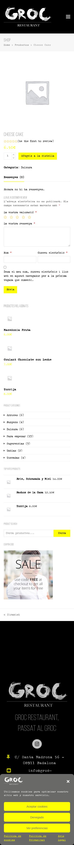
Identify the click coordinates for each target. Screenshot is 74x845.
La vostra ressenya (19, 223)
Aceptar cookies (37, 806)
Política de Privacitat (37, 838)
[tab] (14, 177)
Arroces (12, 415)
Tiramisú (12, 615)
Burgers (12, 422)
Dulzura (26, 167)
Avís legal (62, 838)
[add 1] (13, 154)
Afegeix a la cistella (37, 156)
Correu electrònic (53, 253)
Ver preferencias (37, 828)
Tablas (11, 451)
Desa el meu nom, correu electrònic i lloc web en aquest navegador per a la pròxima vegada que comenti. (36, 276)
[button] (68, 781)
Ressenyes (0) (14, 177)
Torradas (13, 458)
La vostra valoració (20, 212)
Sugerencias (15, 444)
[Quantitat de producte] (8, 156)
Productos (22, 45)
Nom (8, 253)
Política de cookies (12, 838)
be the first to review (35, 141)
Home (7, 45)
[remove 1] (13, 157)
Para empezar (16, 436)
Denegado (37, 817)
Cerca (62, 533)
